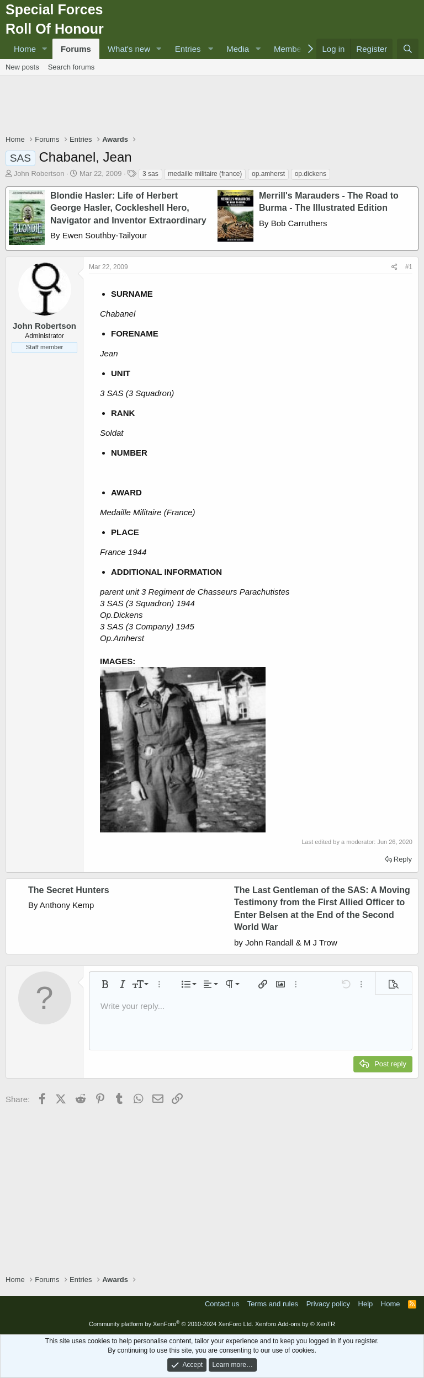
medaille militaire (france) (205, 174)
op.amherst (268, 174)
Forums (76, 49)
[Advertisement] (212, 106)
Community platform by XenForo (171, 1324)
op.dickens (310, 174)
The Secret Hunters (68, 890)
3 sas (150, 174)
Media (237, 49)
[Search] (407, 49)
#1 (408, 267)
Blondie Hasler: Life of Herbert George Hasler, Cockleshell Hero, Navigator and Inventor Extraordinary (128, 208)
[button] (44, 49)
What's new (129, 49)
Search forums (71, 67)
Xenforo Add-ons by (295, 1324)
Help (365, 1304)
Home (25, 49)
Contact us (222, 1304)
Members (291, 49)
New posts (22, 67)
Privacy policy (328, 1304)
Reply (403, 859)
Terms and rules (272, 1304)
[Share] (394, 267)
